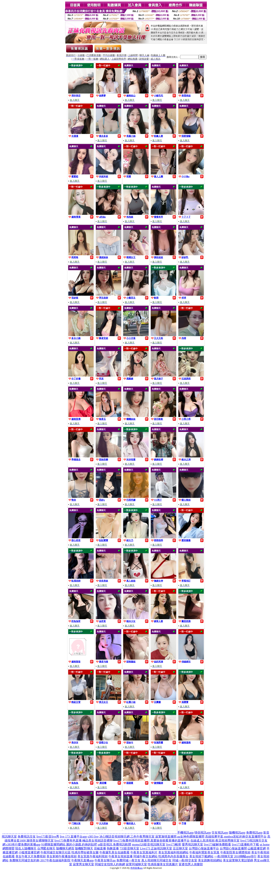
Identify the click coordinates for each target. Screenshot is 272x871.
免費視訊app (254, 832)
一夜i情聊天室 (223, 856)
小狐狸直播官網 (29, 852)
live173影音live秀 (47, 836)
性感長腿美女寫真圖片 (163, 864)
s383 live (93, 836)
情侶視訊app (202, 832)
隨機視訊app (237, 832)
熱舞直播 (113, 848)
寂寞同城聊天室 (136, 864)
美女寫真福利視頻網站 (173, 852)
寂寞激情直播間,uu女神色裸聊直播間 (179, 836)
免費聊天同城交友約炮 (24, 860)
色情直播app (136, 868)
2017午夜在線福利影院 (55, 860)
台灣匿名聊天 (46, 848)
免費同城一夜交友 (128, 860)
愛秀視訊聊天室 (192, 844)
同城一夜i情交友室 (184, 860)
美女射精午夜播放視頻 (61, 856)
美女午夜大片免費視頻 (30, 856)
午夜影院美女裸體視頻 (235, 852)
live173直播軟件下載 (245, 844)
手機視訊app (185, 832)
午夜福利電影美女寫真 (204, 852)
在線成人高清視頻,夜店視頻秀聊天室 (215, 840)
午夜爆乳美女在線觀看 (114, 852)
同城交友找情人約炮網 (110, 864)
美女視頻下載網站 (201, 856)
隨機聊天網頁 (65, 848)
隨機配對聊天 (84, 848)
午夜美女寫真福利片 (144, 852)
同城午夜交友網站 (145, 856)
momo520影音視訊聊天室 (148, 844)
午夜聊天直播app (82, 860)
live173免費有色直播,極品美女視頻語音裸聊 (83, 840)
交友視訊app (220, 832)
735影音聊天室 (129, 848)
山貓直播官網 (257, 848)
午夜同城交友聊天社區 (55, 852)
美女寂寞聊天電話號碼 (238, 860)
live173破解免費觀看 (217, 844)
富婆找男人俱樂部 (191, 864)
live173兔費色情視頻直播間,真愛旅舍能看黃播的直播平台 (151, 840)
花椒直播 (100, 848)
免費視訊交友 (27, 836)
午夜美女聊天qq (105, 860)
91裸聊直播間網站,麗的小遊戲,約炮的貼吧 (69, 844)
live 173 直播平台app (73, 836)
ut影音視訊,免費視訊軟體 (114, 844)
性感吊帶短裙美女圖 (85, 852)
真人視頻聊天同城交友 (156, 860)
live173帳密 (173, 844)
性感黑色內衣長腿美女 (173, 856)
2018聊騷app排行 (245, 856)
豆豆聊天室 (180, 848)
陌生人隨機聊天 (25, 848)
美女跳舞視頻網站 (210, 860)
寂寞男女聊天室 (83, 864)
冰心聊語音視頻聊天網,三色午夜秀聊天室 (127, 836)
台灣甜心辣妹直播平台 (204, 848)
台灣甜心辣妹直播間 (233, 848)
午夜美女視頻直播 (120, 856)
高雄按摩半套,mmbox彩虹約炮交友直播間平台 (236, 836)
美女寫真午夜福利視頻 (92, 856)
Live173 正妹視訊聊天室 (156, 848)
